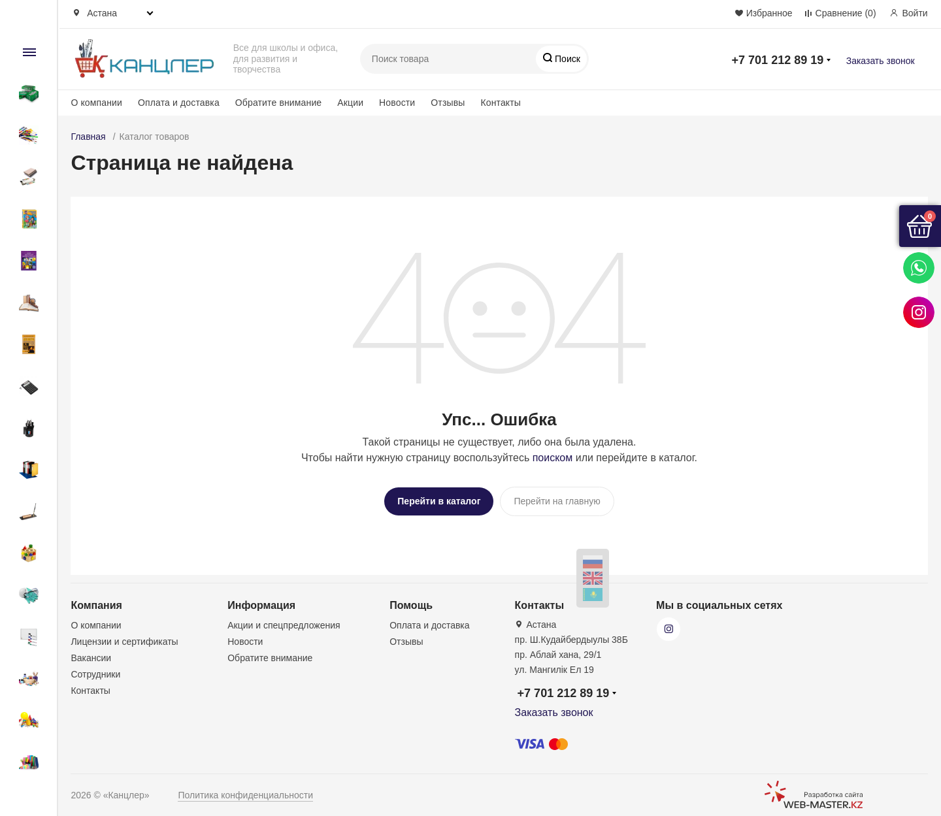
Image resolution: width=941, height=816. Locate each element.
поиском (553, 457)
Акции (350, 102)
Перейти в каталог (438, 501)
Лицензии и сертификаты (124, 638)
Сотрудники (95, 671)
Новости (397, 102)
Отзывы (448, 102)
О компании (96, 102)
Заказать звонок (880, 61)
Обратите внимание (278, 102)
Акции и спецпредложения (283, 622)
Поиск (566, 59)
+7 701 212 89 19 (778, 60)
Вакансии (91, 654)
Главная (88, 136)
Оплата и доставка (179, 102)
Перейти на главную (557, 501)
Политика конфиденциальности (245, 792)
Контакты (500, 102)
